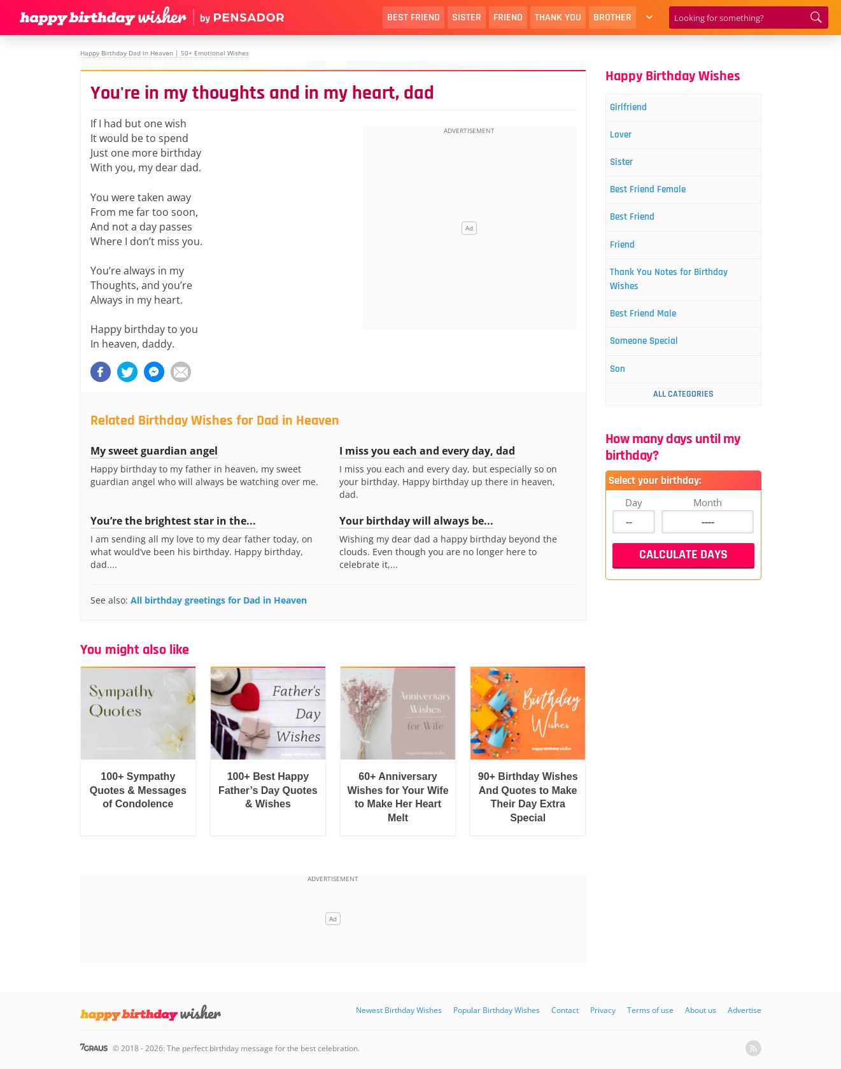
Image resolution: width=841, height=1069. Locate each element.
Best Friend (413, 17)
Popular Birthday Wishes (496, 1010)
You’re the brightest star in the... (173, 521)
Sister (466, 17)
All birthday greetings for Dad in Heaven (219, 600)
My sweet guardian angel (154, 451)
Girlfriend (637, 108)
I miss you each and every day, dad (427, 451)
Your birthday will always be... (416, 521)
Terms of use (650, 1010)
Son (624, 393)
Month (707, 527)
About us (700, 1010)
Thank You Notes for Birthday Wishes (683, 295)
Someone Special (655, 364)
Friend (508, 17)
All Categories (683, 419)
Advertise (744, 1010)
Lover (628, 138)
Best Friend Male (654, 334)
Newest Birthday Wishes (399, 1010)
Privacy (603, 1010)
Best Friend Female (660, 198)
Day (633, 527)
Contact (565, 1010)
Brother (612, 17)
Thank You (558, 17)
